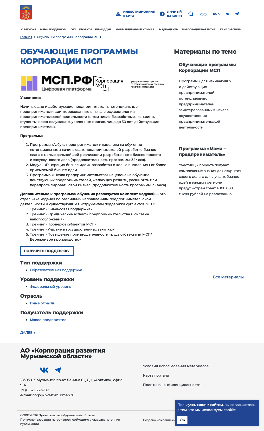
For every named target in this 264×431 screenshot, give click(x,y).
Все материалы (228, 277)
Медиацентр (168, 29)
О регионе (28, 29)
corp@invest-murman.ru (53, 395)
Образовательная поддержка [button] (56, 270)
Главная (26, 37)
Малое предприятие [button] (48, 320)
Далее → (27, 332)
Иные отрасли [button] (42, 303)
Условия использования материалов (176, 366)
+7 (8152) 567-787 (34, 390)
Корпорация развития (198, 29)
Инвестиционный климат (135, 29)
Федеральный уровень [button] (50, 286)
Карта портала (156, 375)
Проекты (85, 29)
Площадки (103, 29)
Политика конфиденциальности (171, 385)
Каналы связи (230, 29)
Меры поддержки (53, 29)
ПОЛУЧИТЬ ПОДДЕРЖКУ (47, 251)
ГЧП (73, 29)
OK (182, 420)
